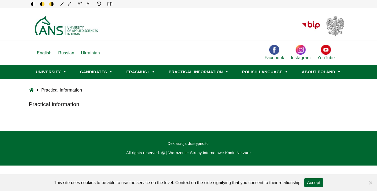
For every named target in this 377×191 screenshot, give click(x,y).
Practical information (199, 72)
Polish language (265, 72)
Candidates (96, 72)
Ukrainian (90, 53)
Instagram (301, 52)
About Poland (321, 72)
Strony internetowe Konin (212, 153)
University (51, 72)
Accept (313, 182)
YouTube (326, 52)
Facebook (274, 52)
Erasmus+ (140, 72)
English (44, 53)
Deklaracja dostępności (189, 143)
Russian (66, 53)
